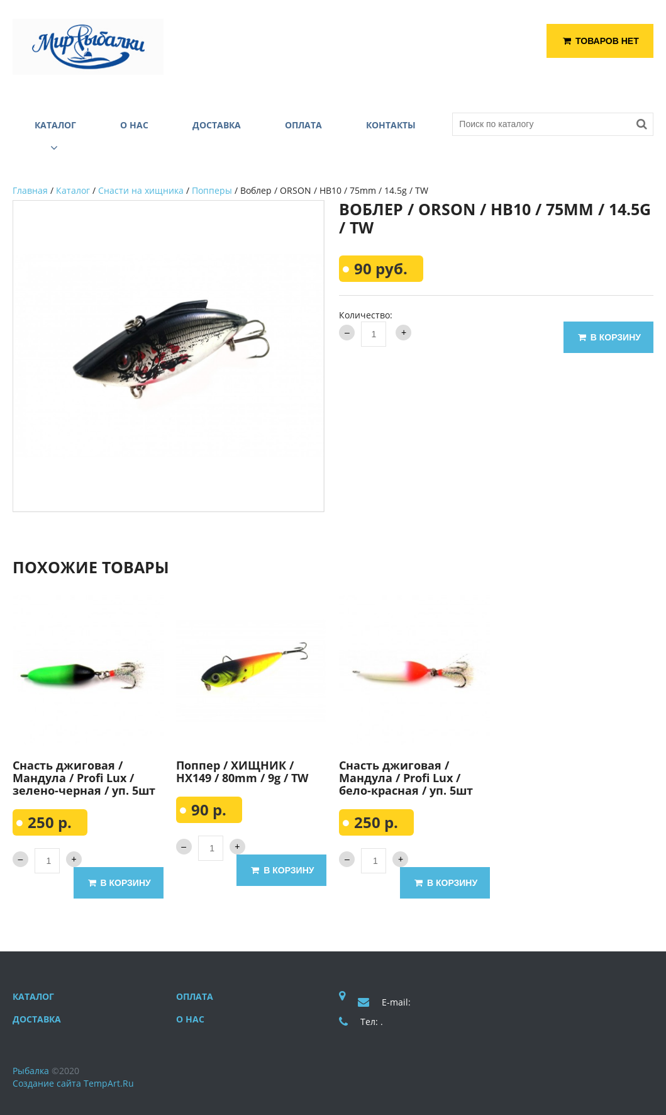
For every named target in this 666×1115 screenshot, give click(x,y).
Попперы (212, 190)
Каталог (73, 190)
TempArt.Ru (109, 1083)
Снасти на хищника (141, 190)
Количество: (365, 315)
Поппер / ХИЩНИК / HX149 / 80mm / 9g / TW (242, 771)
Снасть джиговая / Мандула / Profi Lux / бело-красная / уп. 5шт (406, 778)
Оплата (194, 996)
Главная (30, 190)
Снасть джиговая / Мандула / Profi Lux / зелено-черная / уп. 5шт (84, 778)
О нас (190, 1019)
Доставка (37, 1019)
